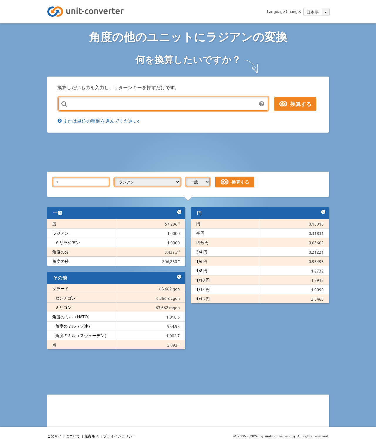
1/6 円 (201, 261)
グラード (60, 288)
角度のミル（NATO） (72, 316)
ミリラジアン (67, 242)
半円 (200, 233)
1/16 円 (203, 298)
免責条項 (91, 436)
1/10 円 (203, 279)
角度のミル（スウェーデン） (82, 335)
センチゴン (65, 297)
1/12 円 (203, 289)
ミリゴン (63, 307)
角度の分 (60, 251)
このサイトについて (63, 436)
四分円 (202, 242)
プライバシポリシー (119, 436)
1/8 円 (201, 270)
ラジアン (60, 233)
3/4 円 (201, 251)
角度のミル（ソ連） (73, 326)
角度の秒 (60, 261)
